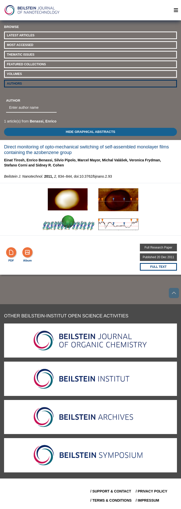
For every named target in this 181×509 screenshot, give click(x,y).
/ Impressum (147, 500)
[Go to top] (174, 293)
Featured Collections (26, 64)
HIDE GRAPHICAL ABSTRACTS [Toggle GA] (90, 132)
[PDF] (11, 252)
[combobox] (31, 108)
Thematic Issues (20, 54)
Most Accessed (20, 45)
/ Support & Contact (110, 491)
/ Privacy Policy (151, 491)
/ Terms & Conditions (111, 500)
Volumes (14, 74)
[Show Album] (27, 252)
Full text (158, 267)
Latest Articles (21, 35)
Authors (14, 83)
